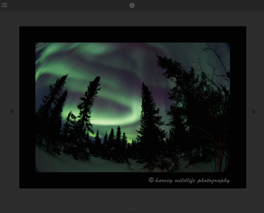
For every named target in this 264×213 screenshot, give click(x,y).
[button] (132, 8)
